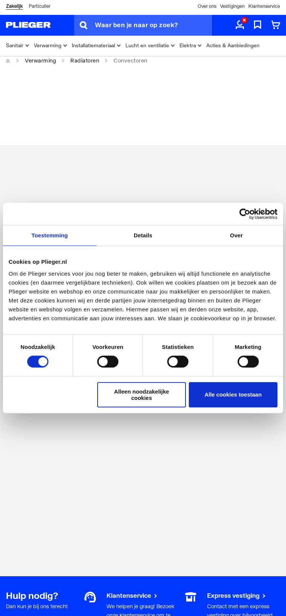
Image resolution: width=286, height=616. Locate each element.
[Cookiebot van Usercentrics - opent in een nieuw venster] (244, 213)
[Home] (8, 61)
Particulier (39, 6)
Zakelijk (14, 6)
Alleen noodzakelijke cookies (141, 394)
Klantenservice (264, 6)
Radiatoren (84, 60)
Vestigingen (232, 6)
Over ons (207, 6)
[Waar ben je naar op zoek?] (153, 25)
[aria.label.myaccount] (240, 25)
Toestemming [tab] (50, 235)
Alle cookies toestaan (232, 394)
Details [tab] (143, 235)
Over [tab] (236, 235)
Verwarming (40, 60)
